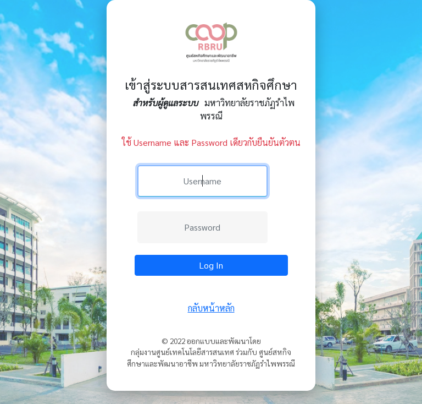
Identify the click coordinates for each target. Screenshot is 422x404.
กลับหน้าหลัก (211, 308)
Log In (211, 265)
